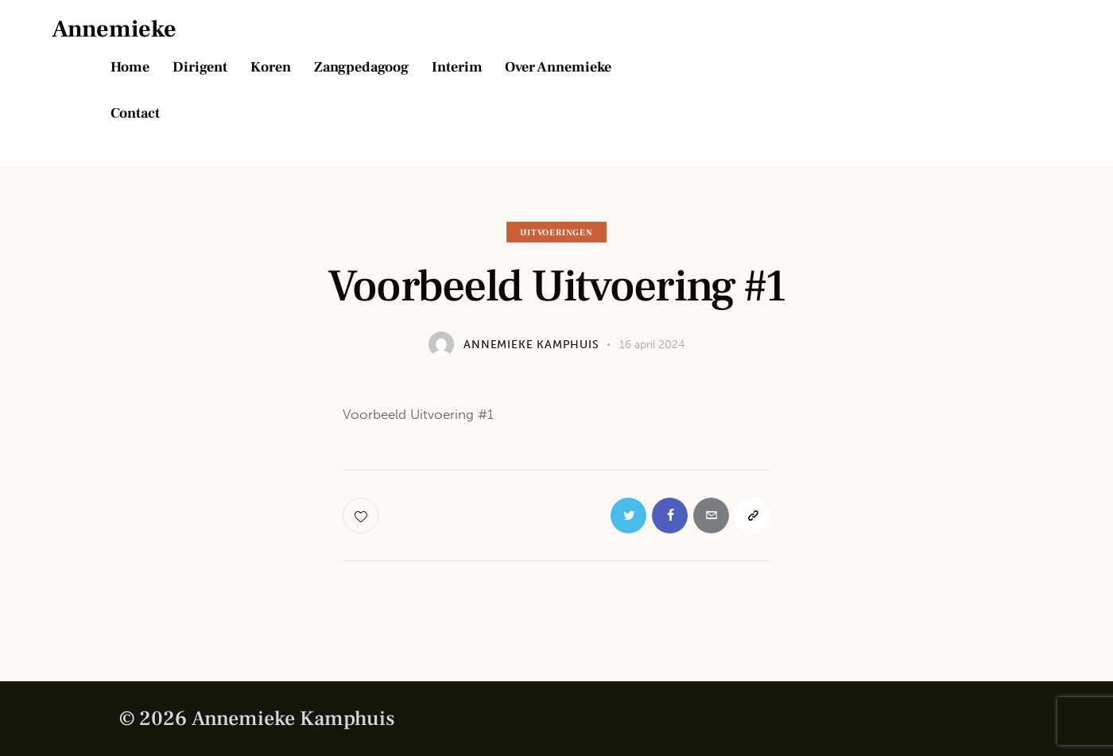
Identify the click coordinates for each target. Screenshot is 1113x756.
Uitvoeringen (556, 232)
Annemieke (114, 29)
